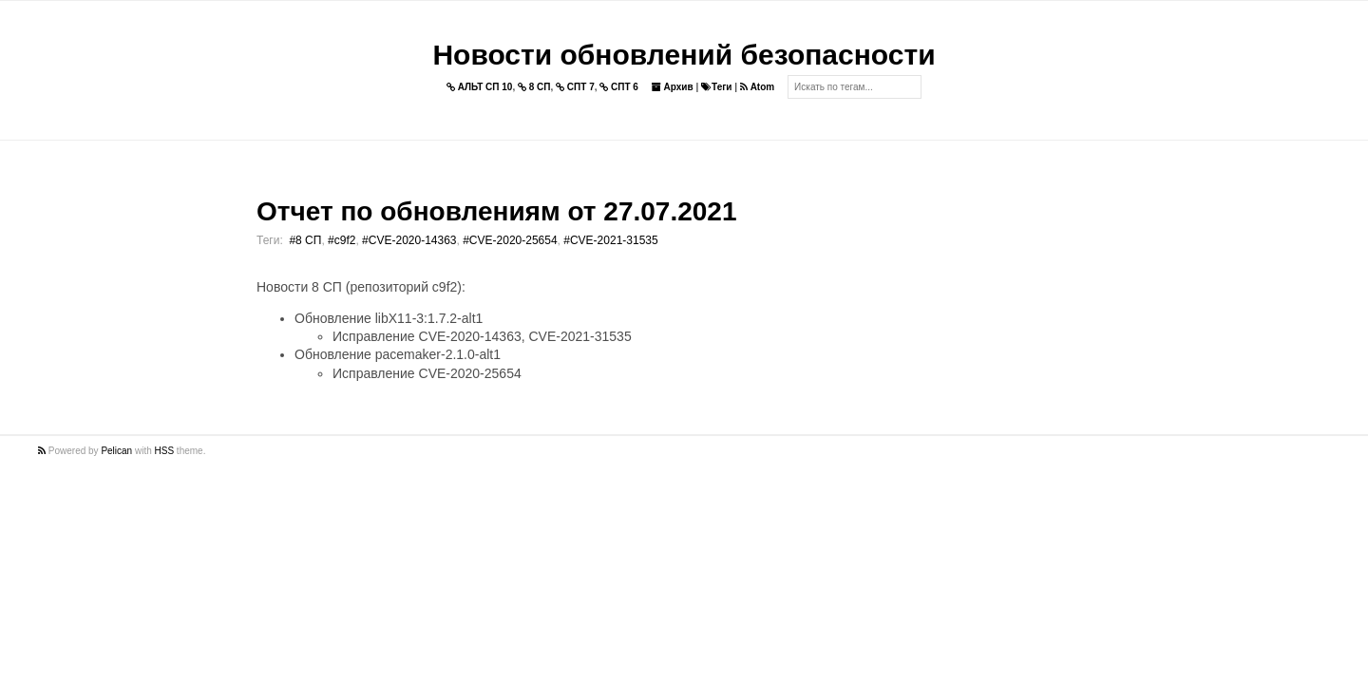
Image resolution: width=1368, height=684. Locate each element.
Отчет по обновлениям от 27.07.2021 (496, 211)
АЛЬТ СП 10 (479, 87)
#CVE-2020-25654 (510, 240)
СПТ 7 (575, 87)
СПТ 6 (618, 87)
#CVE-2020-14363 (409, 240)
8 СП (534, 87)
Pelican (116, 451)
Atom (757, 87)
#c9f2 (341, 240)
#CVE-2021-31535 (610, 240)
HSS (165, 451)
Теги (716, 87)
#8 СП (305, 240)
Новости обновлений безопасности (683, 54)
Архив (673, 87)
